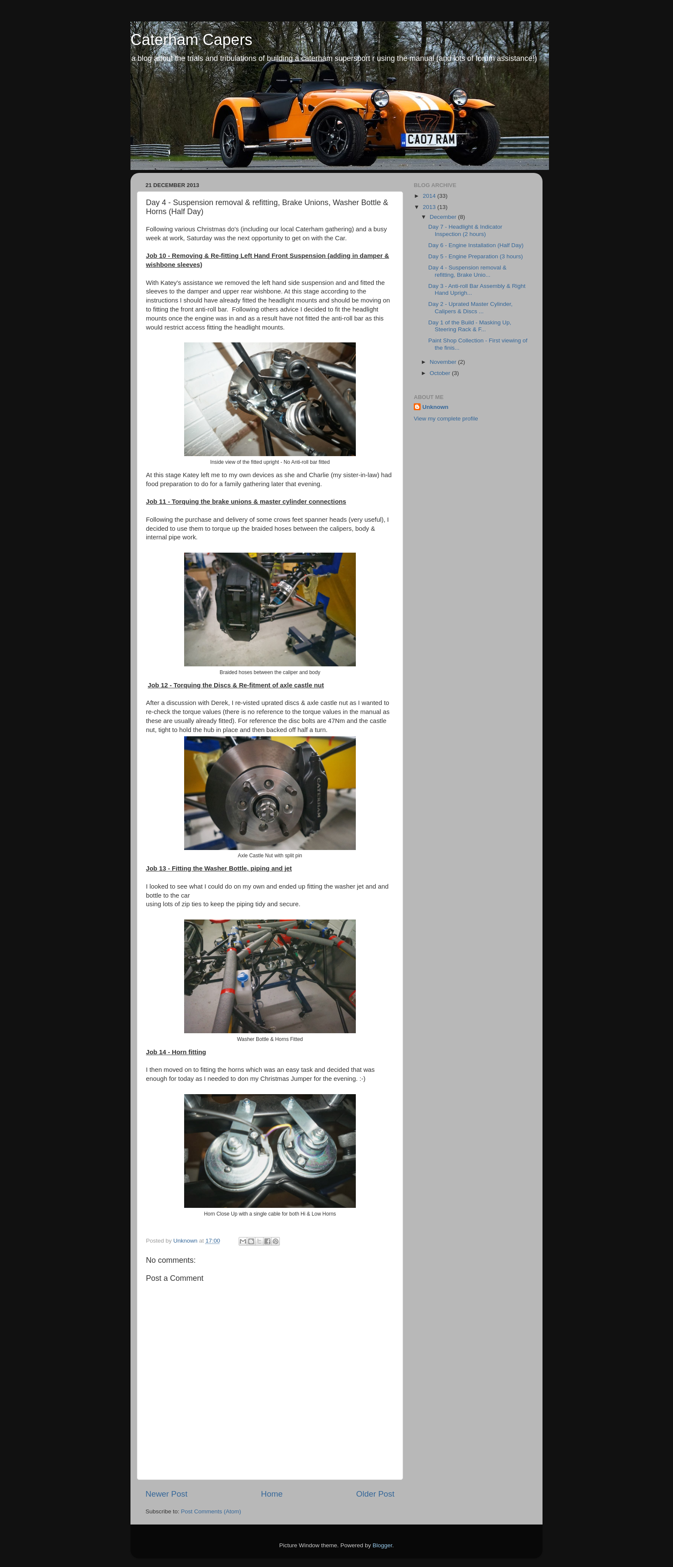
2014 (430, 196)
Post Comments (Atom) (211, 1511)
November (444, 362)
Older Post (375, 1493)
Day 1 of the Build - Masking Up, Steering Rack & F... (470, 326)
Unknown (435, 407)
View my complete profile (446, 418)
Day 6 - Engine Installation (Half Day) (476, 245)
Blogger (382, 1545)
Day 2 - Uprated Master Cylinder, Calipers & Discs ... (470, 307)
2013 (430, 207)
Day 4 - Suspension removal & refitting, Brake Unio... (467, 271)
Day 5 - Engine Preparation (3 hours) (475, 256)
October (441, 373)
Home (271, 1493)
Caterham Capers (191, 39)
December (444, 217)
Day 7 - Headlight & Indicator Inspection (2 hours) (465, 230)
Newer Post (167, 1493)
